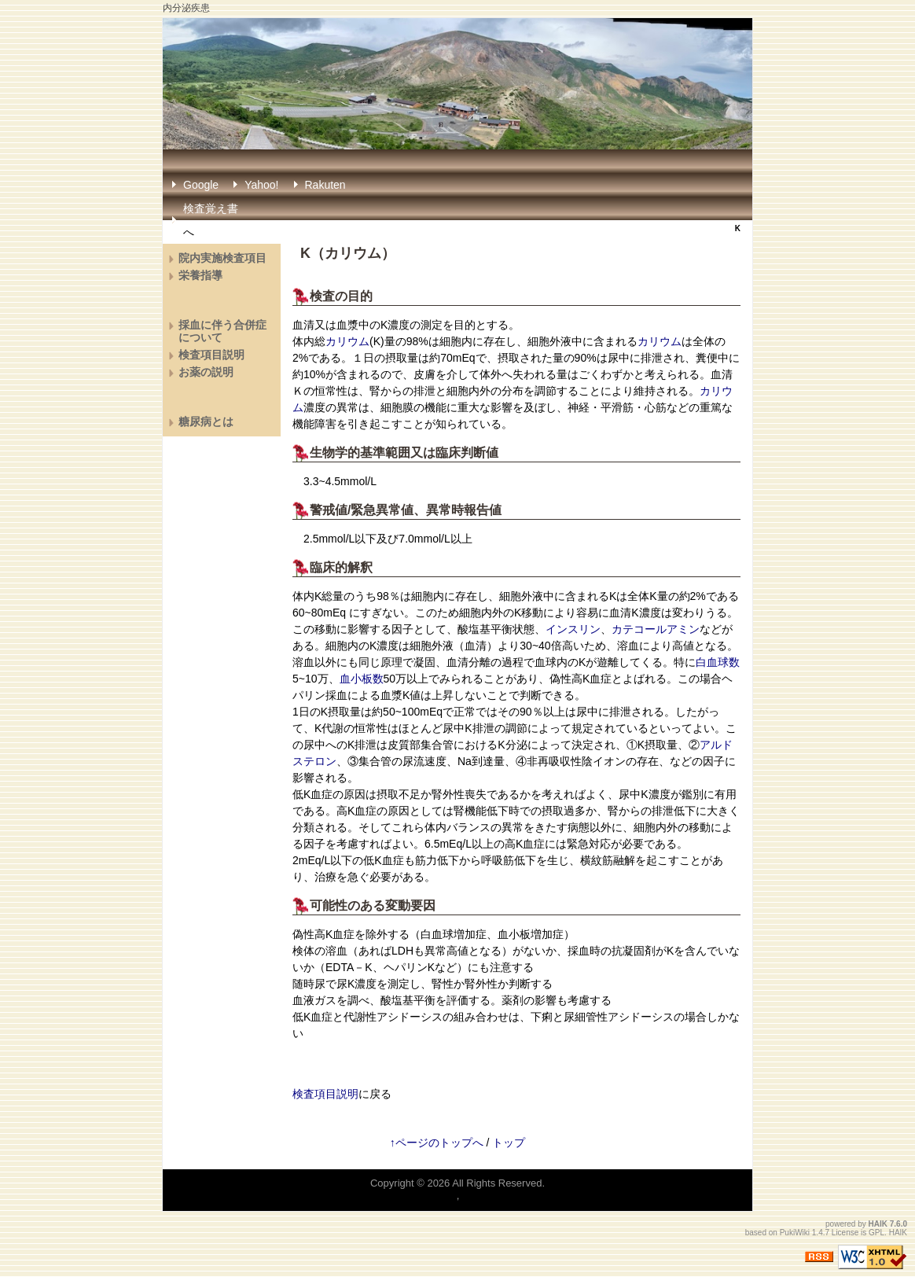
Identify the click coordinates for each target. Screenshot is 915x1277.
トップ (508, 1142)
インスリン (573, 629)
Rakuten (325, 184)
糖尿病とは (205, 421)
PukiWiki (795, 1232)
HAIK (878, 1224)
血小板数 (362, 678)
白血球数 (718, 662)
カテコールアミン (656, 629)
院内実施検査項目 (222, 258)
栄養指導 (200, 275)
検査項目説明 (325, 1093)
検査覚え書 (210, 208)
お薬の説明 (205, 372)
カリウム (353, 253)
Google (201, 184)
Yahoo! (261, 184)
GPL (876, 1232)
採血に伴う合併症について (222, 331)
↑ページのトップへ (436, 1142)
